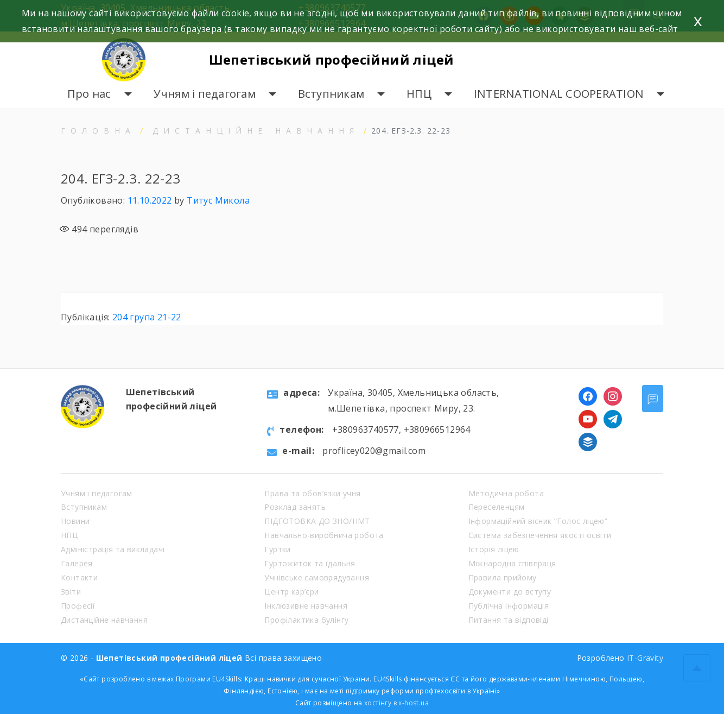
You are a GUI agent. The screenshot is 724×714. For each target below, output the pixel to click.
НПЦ (419, 93)
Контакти (79, 577)
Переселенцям (496, 507)
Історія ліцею (493, 549)
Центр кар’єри (291, 591)
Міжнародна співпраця (512, 563)
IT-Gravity (645, 658)
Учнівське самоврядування (316, 577)
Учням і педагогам (205, 93)
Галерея (77, 563)
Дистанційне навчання (256, 130)
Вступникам (331, 93)
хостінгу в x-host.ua (396, 702)
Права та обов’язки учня (312, 493)
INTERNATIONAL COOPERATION (559, 93)
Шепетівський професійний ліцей (331, 59)
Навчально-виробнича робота (323, 535)
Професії (78, 606)
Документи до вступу (509, 591)
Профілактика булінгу (306, 620)
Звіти (71, 591)
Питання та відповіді (508, 620)
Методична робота (506, 493)
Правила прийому (502, 577)
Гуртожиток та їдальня (309, 563)
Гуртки (277, 549)
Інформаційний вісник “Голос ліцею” (538, 521)
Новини (75, 521)
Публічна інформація (508, 606)
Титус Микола (218, 200)
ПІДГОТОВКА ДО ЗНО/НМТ (317, 521)
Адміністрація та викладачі (112, 549)
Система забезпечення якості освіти (540, 535)
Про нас (89, 93)
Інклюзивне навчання (305, 606)
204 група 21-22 (146, 317)
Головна (98, 130)
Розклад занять (295, 507)
